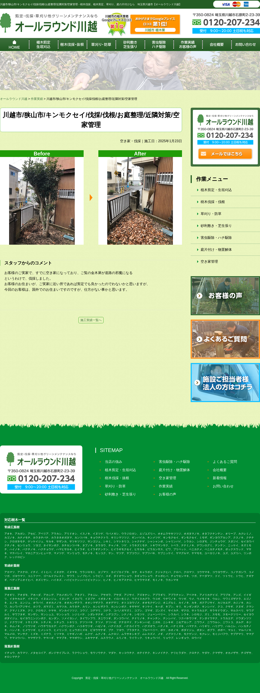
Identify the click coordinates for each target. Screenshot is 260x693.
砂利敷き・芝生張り (216, 226)
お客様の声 (165, 494)
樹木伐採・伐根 (213, 202)
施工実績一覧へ (91, 320)
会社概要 (218, 470)
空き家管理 (209, 261)
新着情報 (218, 478)
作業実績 (164, 486)
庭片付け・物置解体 (216, 249)
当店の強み (111, 462)
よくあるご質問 (223, 462)
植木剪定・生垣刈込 (216, 190)
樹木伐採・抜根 (115, 478)
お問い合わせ (221, 486)
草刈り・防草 (211, 214)
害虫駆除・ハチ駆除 (216, 237)
